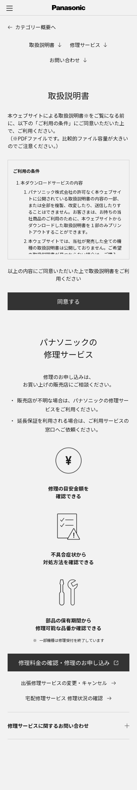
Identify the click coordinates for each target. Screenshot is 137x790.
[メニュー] (9, 8)
